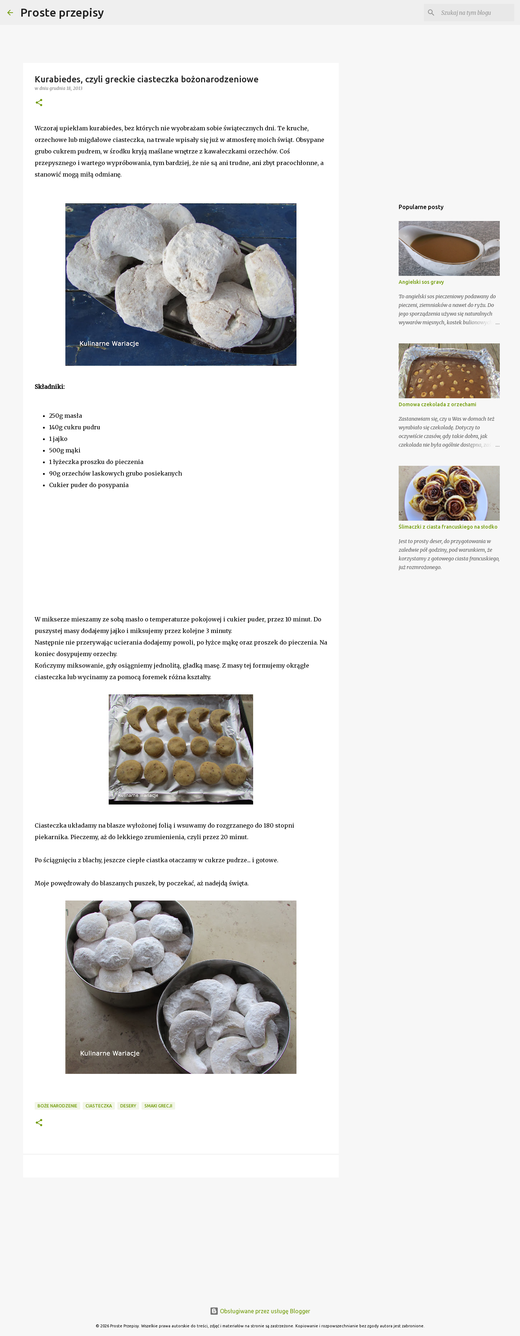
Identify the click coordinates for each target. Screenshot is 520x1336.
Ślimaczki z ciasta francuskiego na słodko (448, 527)
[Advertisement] (89, 565)
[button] (39, 103)
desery (128, 1105)
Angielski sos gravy (421, 282)
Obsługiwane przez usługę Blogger (260, 1311)
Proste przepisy (62, 12)
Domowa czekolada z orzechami (437, 404)
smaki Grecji (158, 1105)
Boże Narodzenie (57, 1105)
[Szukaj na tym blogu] (476, 12)
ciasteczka (99, 1105)
